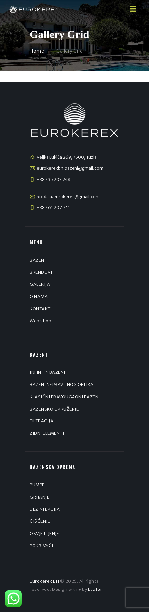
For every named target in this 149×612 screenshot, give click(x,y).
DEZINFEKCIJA (45, 509)
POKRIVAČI (41, 545)
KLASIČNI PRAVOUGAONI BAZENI (65, 397)
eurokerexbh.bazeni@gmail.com (70, 168)
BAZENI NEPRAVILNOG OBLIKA (62, 384)
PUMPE (37, 485)
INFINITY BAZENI (47, 372)
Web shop (40, 321)
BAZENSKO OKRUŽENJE (54, 409)
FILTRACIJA (41, 421)
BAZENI (38, 260)
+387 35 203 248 (53, 179)
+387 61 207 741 (53, 207)
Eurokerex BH (44, 581)
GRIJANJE (39, 497)
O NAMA (39, 296)
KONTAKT (40, 309)
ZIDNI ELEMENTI (47, 433)
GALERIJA (40, 284)
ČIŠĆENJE (40, 521)
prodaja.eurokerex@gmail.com (68, 196)
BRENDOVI (41, 272)
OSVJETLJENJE (44, 533)
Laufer (95, 589)
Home (37, 51)
